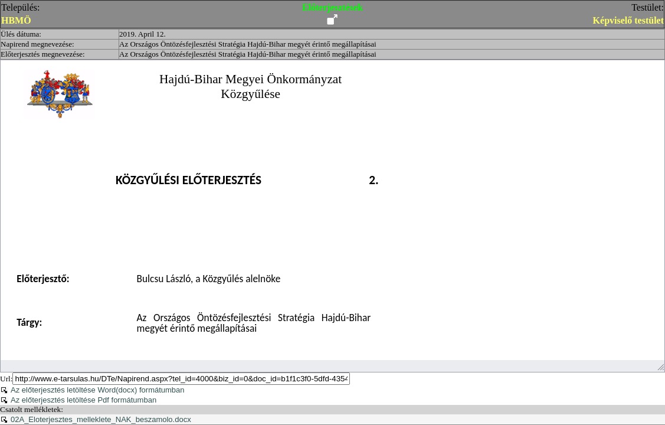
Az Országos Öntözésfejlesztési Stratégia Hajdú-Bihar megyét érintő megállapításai (247, 44)
